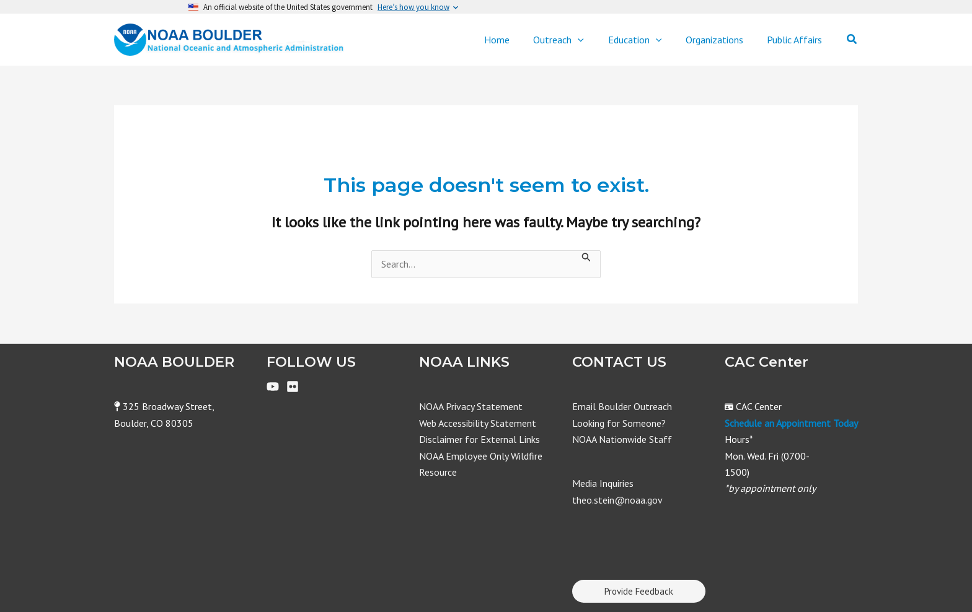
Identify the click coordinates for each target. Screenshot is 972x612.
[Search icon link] (852, 40)
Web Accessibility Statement (477, 423)
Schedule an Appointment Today (791, 423)
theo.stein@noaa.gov (617, 500)
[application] (592, 39)
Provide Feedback (638, 591)
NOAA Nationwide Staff (622, 439)
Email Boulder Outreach (622, 406)
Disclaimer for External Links (479, 439)
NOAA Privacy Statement (471, 406)
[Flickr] (292, 386)
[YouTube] (273, 386)
